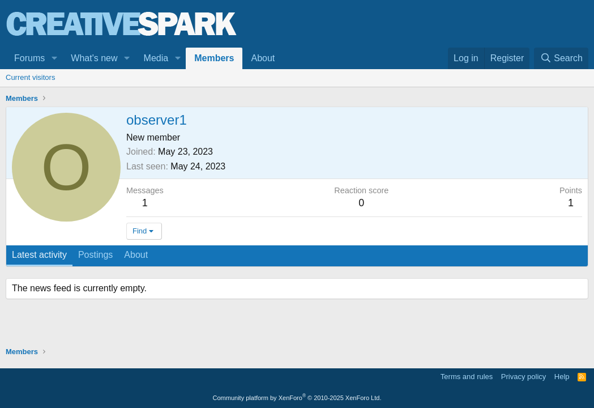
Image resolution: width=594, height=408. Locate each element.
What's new (94, 58)
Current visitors (30, 77)
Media (156, 58)
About (263, 58)
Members (214, 58)
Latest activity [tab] (39, 255)
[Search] (561, 58)
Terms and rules (467, 376)
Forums (29, 58)
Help (562, 376)
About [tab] (136, 255)
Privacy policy (523, 376)
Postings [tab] (95, 255)
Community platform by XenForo (297, 397)
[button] (54, 58)
